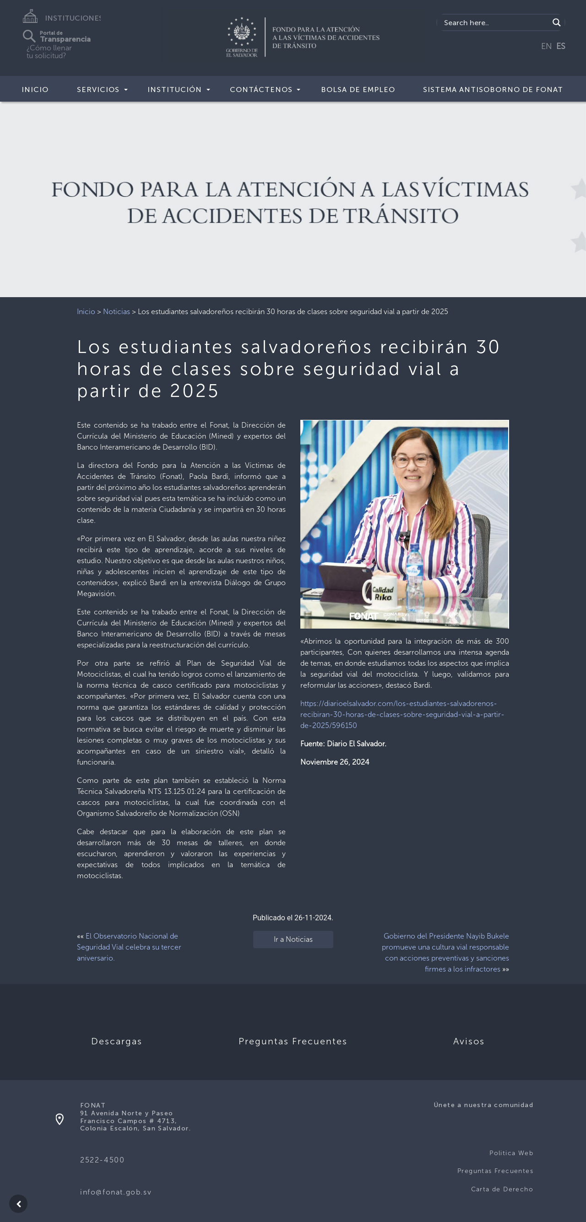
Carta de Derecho (502, 1189)
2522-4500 (102, 1160)
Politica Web (511, 1153)
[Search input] (495, 22)
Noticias (116, 311)
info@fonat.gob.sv (116, 1192)
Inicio (35, 89)
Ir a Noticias (293, 939)
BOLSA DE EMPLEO (358, 89)
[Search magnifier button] (556, 22)
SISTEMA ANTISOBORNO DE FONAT (493, 89)
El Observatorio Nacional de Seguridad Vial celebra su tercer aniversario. (129, 947)
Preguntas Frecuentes (495, 1171)
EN (546, 46)
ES (560, 46)
